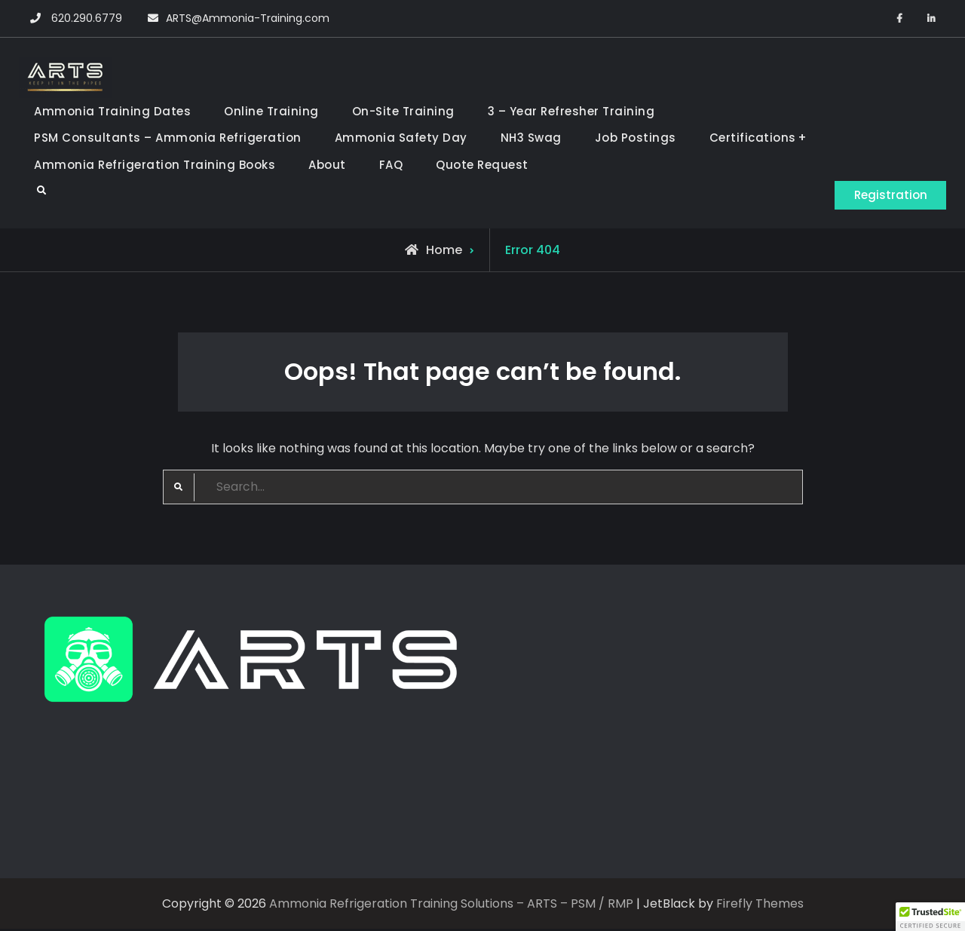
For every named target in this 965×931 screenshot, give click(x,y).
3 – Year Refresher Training (571, 111)
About (327, 165)
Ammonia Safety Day (401, 137)
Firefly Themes (760, 905)
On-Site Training (403, 111)
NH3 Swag (531, 137)
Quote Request (482, 165)
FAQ (391, 165)
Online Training (271, 111)
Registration (886, 194)
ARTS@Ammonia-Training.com (247, 18)
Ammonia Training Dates (112, 111)
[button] (930, 916)
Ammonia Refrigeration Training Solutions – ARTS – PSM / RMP (451, 905)
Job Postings (635, 137)
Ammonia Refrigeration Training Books (154, 165)
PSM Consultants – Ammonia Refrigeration (168, 137)
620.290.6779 (86, 18)
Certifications (752, 137)
